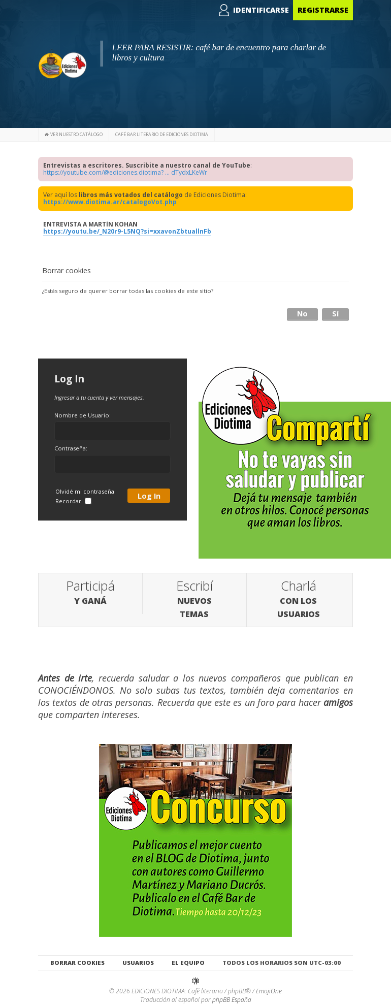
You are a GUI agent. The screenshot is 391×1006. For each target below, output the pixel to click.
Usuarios (138, 962)
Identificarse (261, 10)
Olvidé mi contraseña (84, 491)
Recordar (73, 501)
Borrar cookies (77, 962)
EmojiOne (269, 991)
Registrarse (323, 10)
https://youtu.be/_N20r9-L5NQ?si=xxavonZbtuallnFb (127, 231)
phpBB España (231, 999)
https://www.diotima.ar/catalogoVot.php (110, 202)
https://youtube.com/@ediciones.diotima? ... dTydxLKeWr (125, 172)
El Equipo (188, 962)
